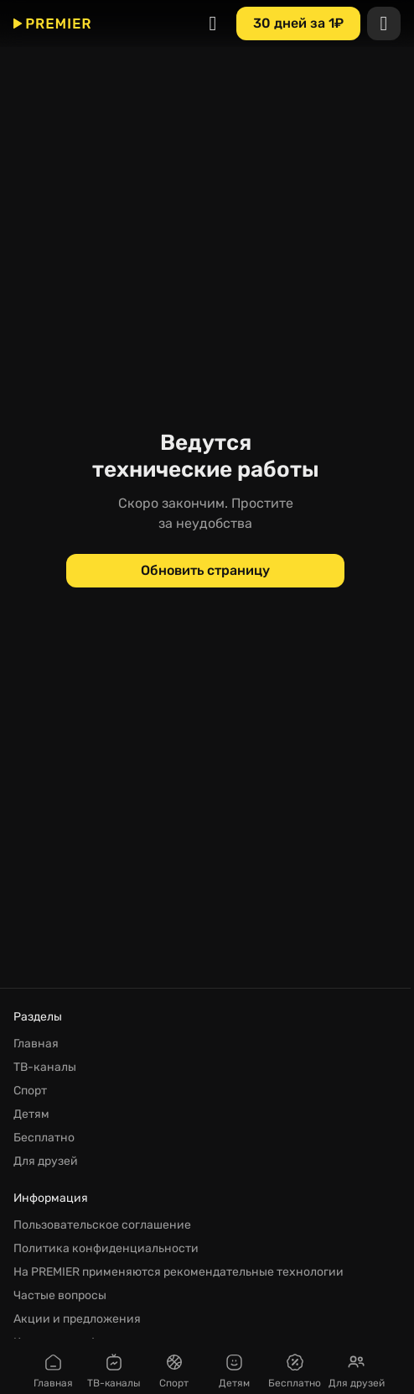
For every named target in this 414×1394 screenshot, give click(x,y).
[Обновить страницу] (205, 570)
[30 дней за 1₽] (298, 23)
